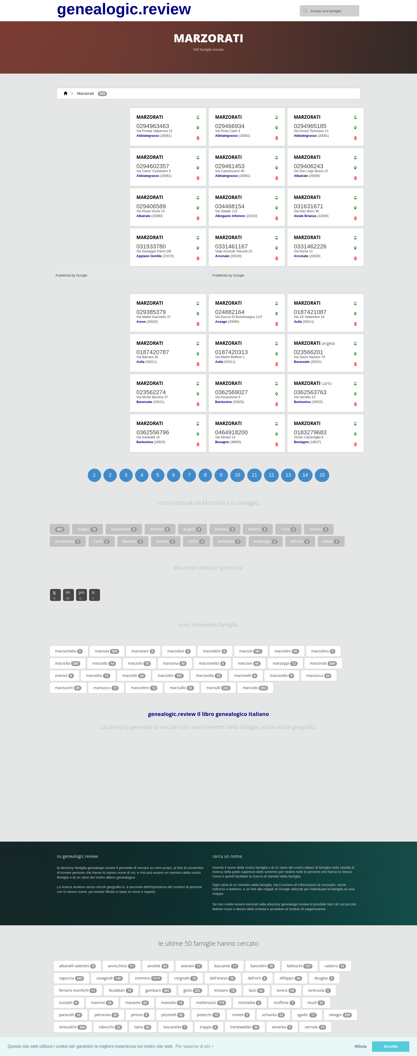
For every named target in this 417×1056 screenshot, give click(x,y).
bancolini (263, 966)
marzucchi (68, 687)
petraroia (106, 1014)
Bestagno (301, 442)
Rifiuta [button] (361, 1046)
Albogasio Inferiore (230, 216)
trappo (209, 1027)
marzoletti (215, 651)
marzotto (171, 675)
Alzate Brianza (305, 216)
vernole (315, 1027)
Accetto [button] (391, 1046)
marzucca (318, 675)
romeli (241, 1014)
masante (137, 1002)
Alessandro (124, 529)
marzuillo (182, 687)
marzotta (98, 675)
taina (142, 1027)
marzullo (255, 687)
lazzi (256, 990)
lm (68, 595)
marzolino (323, 651)
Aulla (298, 322)
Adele (331, 541)
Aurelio (165, 541)
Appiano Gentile (149, 256)
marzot (64, 675)
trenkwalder (245, 1027)
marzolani (143, 651)
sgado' (306, 1014)
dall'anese (223, 978)
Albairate (301, 176)
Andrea (318, 529)
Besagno (222, 442)
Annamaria (68, 541)
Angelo (87, 529)
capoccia (71, 978)
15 (322, 475)
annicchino (121, 966)
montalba (249, 1002)
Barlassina (223, 402)
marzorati (323, 663)
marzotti (134, 675)
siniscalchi (73, 1027)
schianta (273, 1014)
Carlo (102, 541)
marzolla (67, 663)
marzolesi (179, 651)
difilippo (291, 978)
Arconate (222, 256)
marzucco (106, 687)
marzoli (250, 651)
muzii (316, 1002)
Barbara (133, 541)
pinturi (140, 1014)
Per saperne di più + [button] (195, 1046)
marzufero (144, 687)
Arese (140, 322)
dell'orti (258, 978)
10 (237, 475)
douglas (324, 978)
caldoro (335, 966)
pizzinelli (173, 1014)
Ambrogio (266, 541)
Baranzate (302, 362)
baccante (226, 966)
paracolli (70, 1014)
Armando (229, 541)
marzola (107, 651)
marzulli (218, 687)
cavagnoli (109, 978)
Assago (221, 322)
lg (54, 595)
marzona (175, 663)
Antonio (160, 529)
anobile (158, 966)
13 (288, 475)
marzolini (287, 651)
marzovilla (209, 675)
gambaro (158, 990)
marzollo (104, 663)
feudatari (121, 990)
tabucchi (110, 1027)
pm (82, 595)
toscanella (175, 1027)
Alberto (257, 529)
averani (191, 966)
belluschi (299, 966)
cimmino (148, 978)
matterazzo (211, 1002)
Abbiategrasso (147, 136)
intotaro (225, 990)
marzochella (69, 651)
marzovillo (282, 675)
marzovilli (245, 675)
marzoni (249, 663)
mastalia (172, 1002)
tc (93, 595)
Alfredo (300, 541)
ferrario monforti (78, 990)
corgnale (186, 978)
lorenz (286, 990)
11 (254, 475)
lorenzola (319, 990)
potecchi (208, 1014)
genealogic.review (124, 9)
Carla (288, 529)
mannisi (102, 1002)
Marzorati (85, 93)
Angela (192, 529)
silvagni (340, 1014)
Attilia (196, 541)
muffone (284, 1002)
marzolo (139, 663)
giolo (193, 990)
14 (305, 475)
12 (271, 475)
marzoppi (285, 663)
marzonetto (212, 663)
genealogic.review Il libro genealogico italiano (208, 714)
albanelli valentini (77, 966)
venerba (282, 1027)
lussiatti (69, 1002)
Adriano (225, 529)
